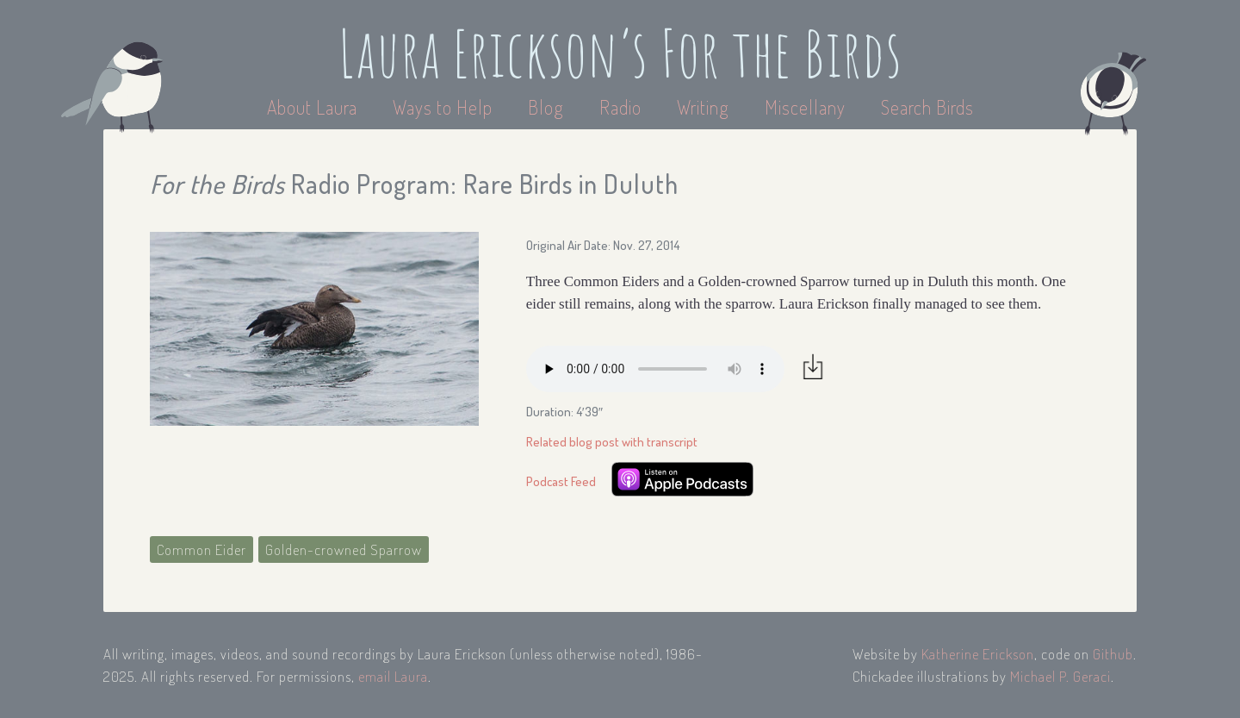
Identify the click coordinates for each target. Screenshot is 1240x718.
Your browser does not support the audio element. (655, 369)
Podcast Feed (561, 481)
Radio (622, 107)
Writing (703, 107)
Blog (546, 107)
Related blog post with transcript (612, 442)
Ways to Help (445, 107)
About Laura (314, 107)
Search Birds (927, 107)
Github (1113, 654)
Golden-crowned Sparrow (343, 549)
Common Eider (201, 549)
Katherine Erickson (977, 654)
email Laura (393, 676)
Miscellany (805, 107)
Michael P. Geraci (1060, 676)
